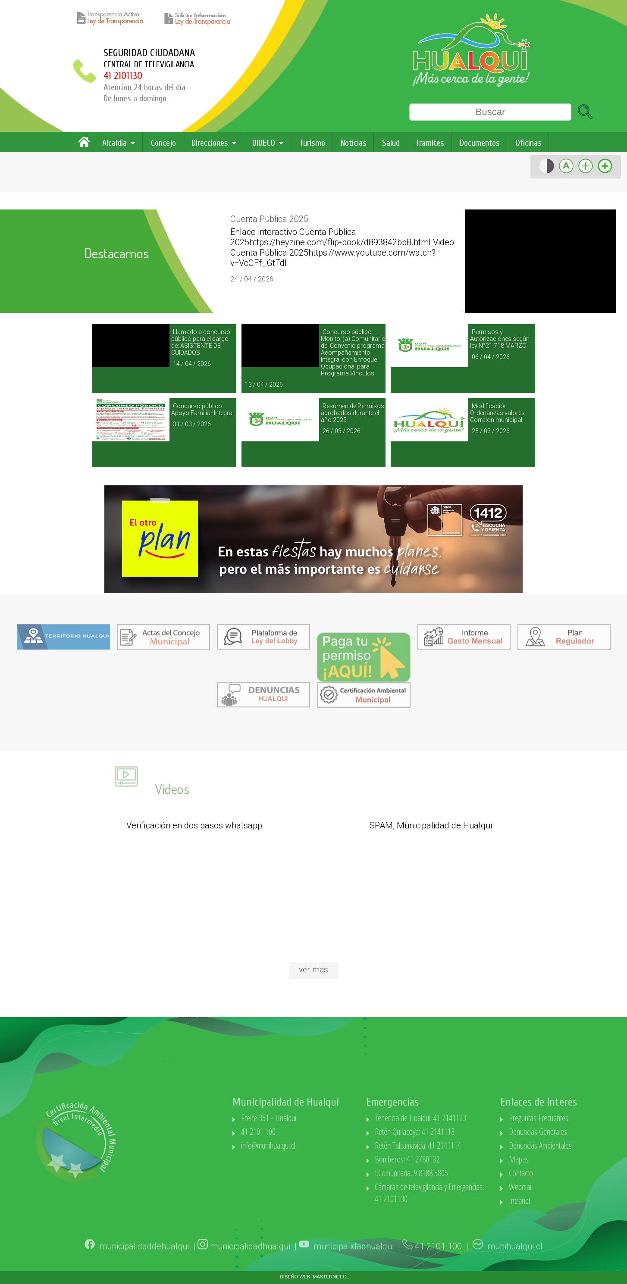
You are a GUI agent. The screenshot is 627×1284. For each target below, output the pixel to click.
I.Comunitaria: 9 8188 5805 (454, 1173)
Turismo (312, 143)
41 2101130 (122, 75)
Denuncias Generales (581, 1131)
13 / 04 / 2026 (264, 384)
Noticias (354, 143)
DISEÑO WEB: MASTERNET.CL (314, 1276)
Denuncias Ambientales (583, 1145)
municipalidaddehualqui (144, 1258)
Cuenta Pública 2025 (269, 219)
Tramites (429, 143)
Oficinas (528, 143)
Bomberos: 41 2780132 (450, 1159)
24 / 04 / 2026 (251, 279)
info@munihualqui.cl (311, 1145)
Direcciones (209, 143)
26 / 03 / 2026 (342, 431)
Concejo (163, 143)
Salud (391, 143)
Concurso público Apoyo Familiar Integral (202, 409)
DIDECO (263, 143)
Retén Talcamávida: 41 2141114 (461, 1145)
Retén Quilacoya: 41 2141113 (458, 1131)
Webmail (564, 1187)
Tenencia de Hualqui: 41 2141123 (463, 1118)
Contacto (564, 1173)
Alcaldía (114, 143)
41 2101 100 (301, 1131)
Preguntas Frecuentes (581, 1118)
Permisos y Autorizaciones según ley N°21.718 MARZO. (500, 338)
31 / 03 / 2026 (192, 424)
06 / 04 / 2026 (491, 356)
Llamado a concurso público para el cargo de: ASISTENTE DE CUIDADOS (200, 342)
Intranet (563, 1200)
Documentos (480, 143)
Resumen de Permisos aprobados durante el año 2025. (352, 413)
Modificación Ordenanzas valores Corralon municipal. (497, 413)
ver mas (313, 961)
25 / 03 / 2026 (491, 431)
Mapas (562, 1159)
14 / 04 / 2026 (192, 363)
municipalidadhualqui (250, 1258)
